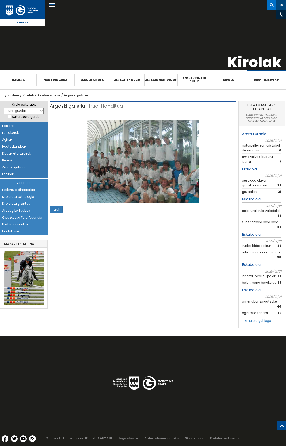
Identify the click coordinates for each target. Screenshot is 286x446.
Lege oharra (128, 438)
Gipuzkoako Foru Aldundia (22, 217)
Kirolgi (229, 80)
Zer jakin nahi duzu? (194, 79)
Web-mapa (194, 438)
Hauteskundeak (14, 146)
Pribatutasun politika (162, 438)
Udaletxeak (10, 231)
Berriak (7, 160)
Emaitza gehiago (258, 320)
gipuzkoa (11, 95)
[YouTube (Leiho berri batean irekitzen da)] (23, 438)
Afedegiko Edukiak (16, 210)
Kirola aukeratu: (24, 104)
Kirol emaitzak (266, 80)
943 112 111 (105, 438)
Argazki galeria (76, 95)
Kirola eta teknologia (18, 196)
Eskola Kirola (92, 80)
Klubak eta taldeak (16, 153)
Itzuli (56, 209)
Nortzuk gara (55, 80)
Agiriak (7, 139)
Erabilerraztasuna (224, 438)
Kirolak (22, 22)
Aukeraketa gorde (26, 116)
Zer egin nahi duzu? (161, 80)
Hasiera (18, 80)
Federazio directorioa (18, 190)
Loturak (8, 174)
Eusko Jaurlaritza (15, 224)
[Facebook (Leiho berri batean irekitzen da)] (5, 438)
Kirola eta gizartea (16, 203)
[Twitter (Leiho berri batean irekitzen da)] (14, 438)
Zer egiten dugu (127, 80)
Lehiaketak (10, 132)
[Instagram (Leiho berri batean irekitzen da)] (32, 438)
